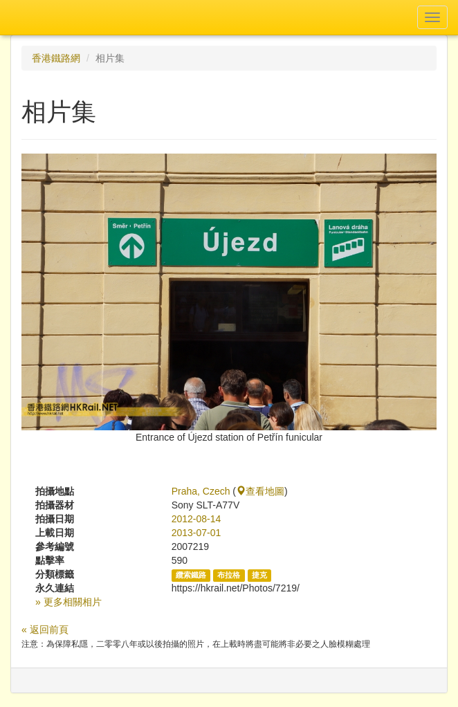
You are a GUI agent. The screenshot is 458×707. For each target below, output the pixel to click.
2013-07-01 (196, 532)
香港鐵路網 (56, 58)
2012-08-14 (196, 518)
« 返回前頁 (44, 629)
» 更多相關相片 (68, 601)
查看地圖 (260, 491)
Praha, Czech (201, 491)
